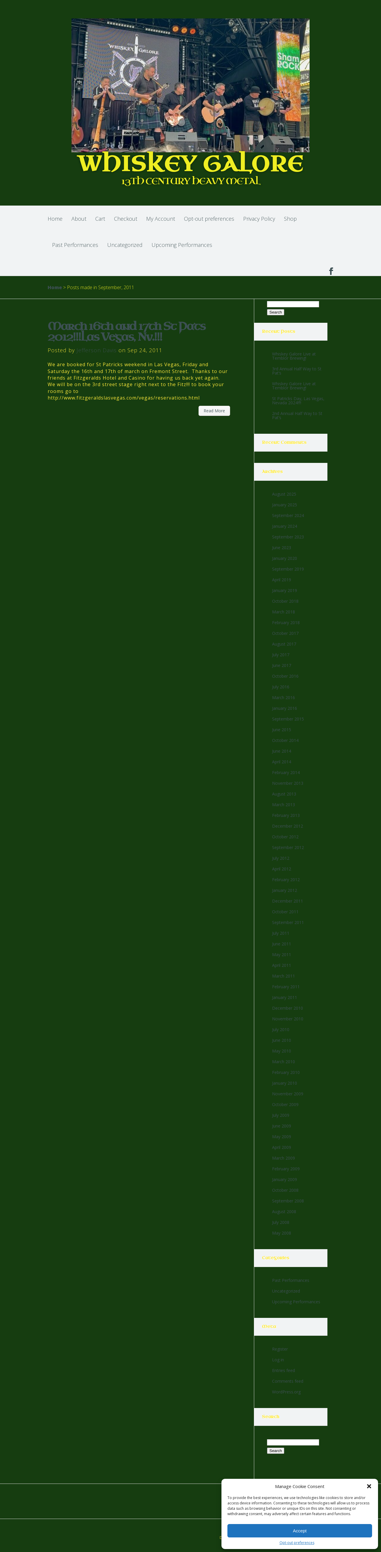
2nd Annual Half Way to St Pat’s (297, 415)
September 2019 (288, 569)
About (78, 218)
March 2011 (283, 976)
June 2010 (281, 1040)
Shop (290, 218)
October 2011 (285, 911)
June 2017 (281, 665)
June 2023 (281, 547)
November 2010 (287, 1019)
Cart (100, 218)
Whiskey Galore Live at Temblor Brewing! (294, 356)
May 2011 (281, 954)
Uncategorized (125, 244)
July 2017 (280, 654)
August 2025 (284, 494)
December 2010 (287, 1008)
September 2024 (288, 515)
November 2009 (287, 1094)
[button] (369, 1486)
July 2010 (280, 1029)
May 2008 (281, 1233)
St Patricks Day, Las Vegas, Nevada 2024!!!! (298, 400)
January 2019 (284, 590)
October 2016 (285, 676)
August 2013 (284, 794)
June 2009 (281, 1126)
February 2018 (286, 622)
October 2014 (285, 740)
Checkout (125, 218)
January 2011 (284, 997)
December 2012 (287, 826)
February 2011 (286, 986)
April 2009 (281, 1147)
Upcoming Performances (182, 244)
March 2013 (283, 804)
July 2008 (280, 1222)
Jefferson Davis (96, 350)
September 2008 (288, 1201)
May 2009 (281, 1136)
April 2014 (281, 762)
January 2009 (284, 1179)
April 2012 (281, 869)
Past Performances (75, 244)
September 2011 (288, 922)
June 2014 (281, 751)
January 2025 (284, 505)
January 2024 (284, 526)
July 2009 (280, 1115)
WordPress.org (286, 1392)
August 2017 (284, 644)
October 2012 (285, 837)
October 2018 (285, 601)
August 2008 (284, 1211)
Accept (300, 1530)
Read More (214, 411)
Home (55, 218)
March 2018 (283, 612)
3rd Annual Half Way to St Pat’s (296, 371)
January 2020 (284, 558)
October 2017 (285, 633)
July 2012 (280, 858)
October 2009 (285, 1104)
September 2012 (288, 847)
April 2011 (281, 965)
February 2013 (286, 815)
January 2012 (284, 890)
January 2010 (284, 1083)
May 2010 (281, 1051)
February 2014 (286, 772)
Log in (278, 1359)
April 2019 (281, 579)
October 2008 (285, 1190)
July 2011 (280, 933)
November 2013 (287, 783)
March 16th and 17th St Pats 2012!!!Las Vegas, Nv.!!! (126, 332)
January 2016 (284, 708)
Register (280, 1349)
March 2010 (283, 1061)
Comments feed (287, 1381)
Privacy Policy (259, 218)
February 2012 (286, 879)
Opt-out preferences (296, 1542)
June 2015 (281, 729)
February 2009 (286, 1169)
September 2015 (288, 719)
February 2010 (286, 1072)
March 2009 (283, 1158)
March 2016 (283, 697)
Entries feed (283, 1370)
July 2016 (280, 687)
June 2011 (281, 944)
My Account (160, 218)
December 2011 (287, 901)
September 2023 (288, 537)
